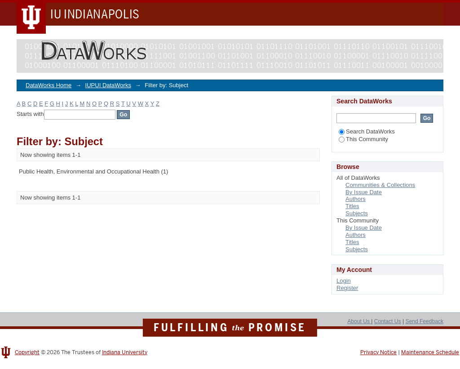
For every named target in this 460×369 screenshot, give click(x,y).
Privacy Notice (378, 352)
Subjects (356, 213)
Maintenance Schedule (430, 352)
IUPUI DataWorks (108, 85)
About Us (359, 321)
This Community (363, 139)
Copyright (27, 352)
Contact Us (387, 321)
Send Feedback (424, 321)
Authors (355, 199)
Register (347, 288)
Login (343, 280)
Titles (352, 206)
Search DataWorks (367, 131)
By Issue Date (363, 192)
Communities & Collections (380, 185)
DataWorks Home (48, 85)
